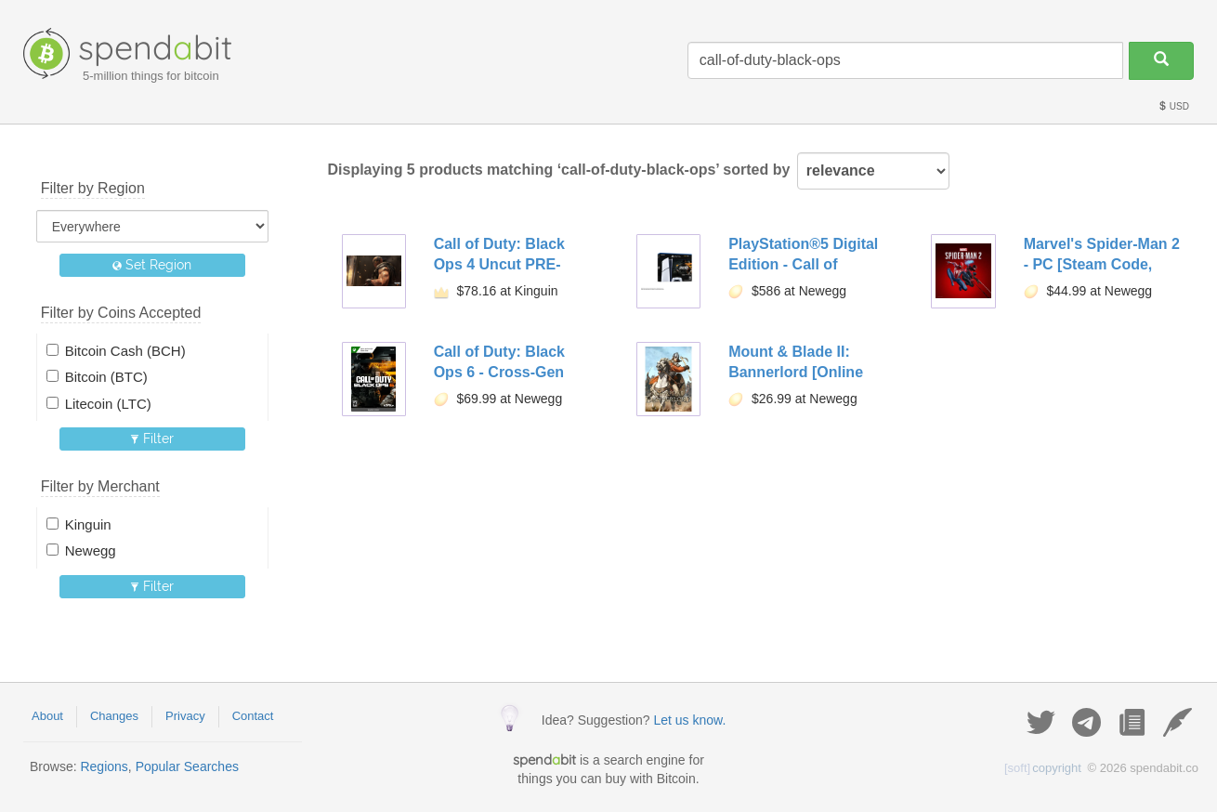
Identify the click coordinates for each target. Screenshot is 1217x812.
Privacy (185, 716)
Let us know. (689, 720)
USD (1173, 106)
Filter (152, 438)
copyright (1042, 768)
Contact (253, 716)
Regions (103, 766)
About (47, 716)
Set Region (151, 264)
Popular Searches (187, 766)
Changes (114, 716)
